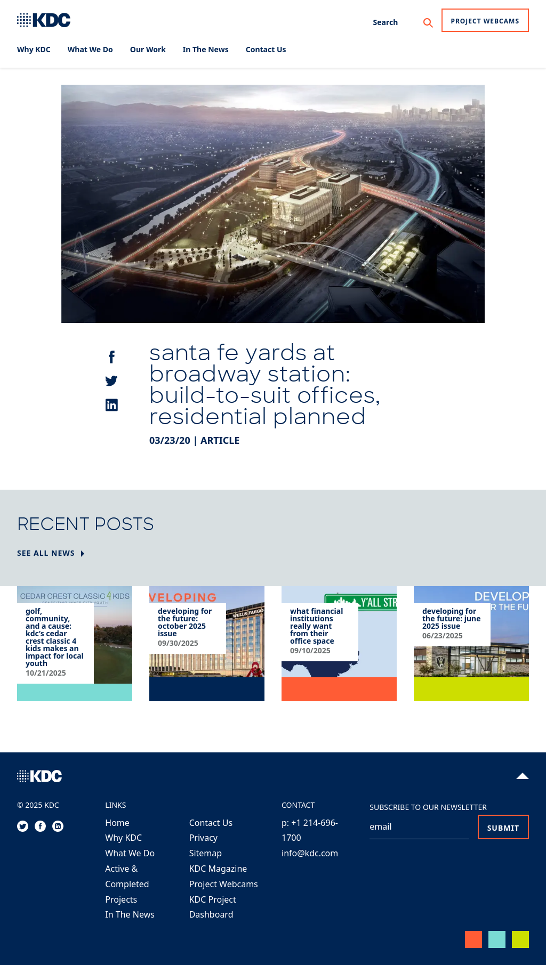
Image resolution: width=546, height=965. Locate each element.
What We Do (130, 853)
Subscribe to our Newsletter (428, 807)
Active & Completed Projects (127, 884)
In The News (130, 914)
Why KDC (123, 838)
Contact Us (210, 823)
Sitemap (205, 853)
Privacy (203, 838)
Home (117, 823)
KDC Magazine (218, 868)
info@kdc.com (310, 853)
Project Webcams (485, 21)
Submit (503, 828)
